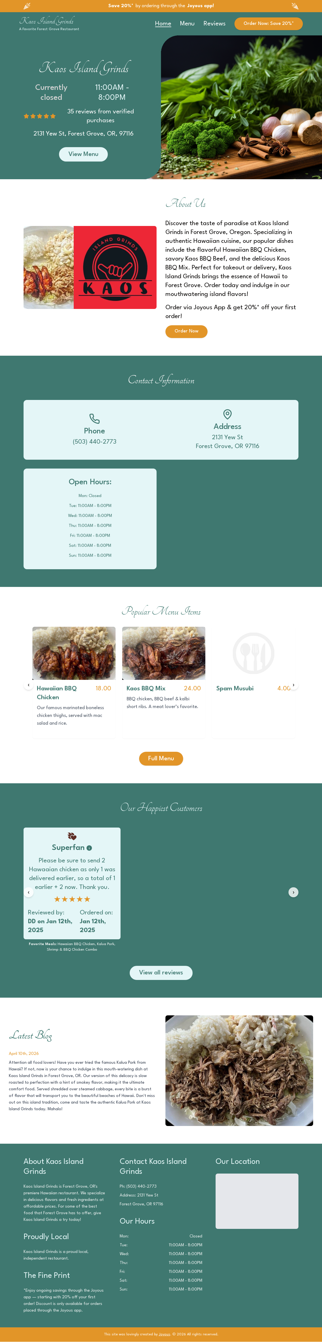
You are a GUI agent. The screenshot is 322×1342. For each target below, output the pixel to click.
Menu (187, 24)
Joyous (164, 1334)
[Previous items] (29, 685)
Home (163, 24)
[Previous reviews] (29, 892)
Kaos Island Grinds (46, 21)
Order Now (186, 331)
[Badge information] (89, 848)
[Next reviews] (293, 892)
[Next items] (293, 685)
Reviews (215, 24)
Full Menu (161, 759)
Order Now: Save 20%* (269, 23)
